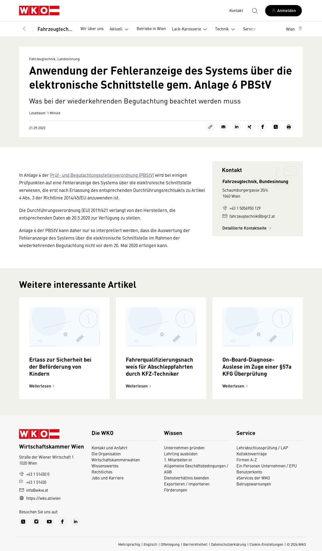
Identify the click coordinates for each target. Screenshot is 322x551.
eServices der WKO (253, 477)
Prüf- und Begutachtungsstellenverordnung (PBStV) (102, 175)
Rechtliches (102, 471)
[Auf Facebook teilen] (263, 127)
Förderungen (175, 489)
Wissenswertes (105, 465)
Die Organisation (106, 453)
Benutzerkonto (249, 471)
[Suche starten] (254, 10)
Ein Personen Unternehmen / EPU (266, 465)
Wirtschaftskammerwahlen (116, 459)
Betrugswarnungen (253, 483)
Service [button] (253, 29)
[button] (294, 29)
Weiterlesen (42, 386)
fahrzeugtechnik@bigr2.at (248, 216)
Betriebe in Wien (151, 28)
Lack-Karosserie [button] (190, 29)
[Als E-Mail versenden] (223, 127)
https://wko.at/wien (40, 498)
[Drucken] (289, 127)
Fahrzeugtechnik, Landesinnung (55, 28)
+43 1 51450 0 (34, 474)
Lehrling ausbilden (180, 453)
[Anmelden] (283, 10)
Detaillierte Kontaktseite (247, 228)
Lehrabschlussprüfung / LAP (262, 447)
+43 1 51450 (32, 482)
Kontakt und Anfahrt (109, 447)
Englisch (150, 544)
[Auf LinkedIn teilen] (236, 127)
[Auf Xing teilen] (250, 127)
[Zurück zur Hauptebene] (24, 29)
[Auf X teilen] (276, 127)
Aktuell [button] (120, 29)
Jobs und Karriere (108, 477)
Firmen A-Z (246, 459)
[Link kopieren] (210, 127)
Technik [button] (226, 29)
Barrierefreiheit (195, 544)
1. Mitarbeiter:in (178, 459)
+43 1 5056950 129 (241, 208)
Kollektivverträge (251, 453)
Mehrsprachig (129, 544)
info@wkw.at (33, 490)
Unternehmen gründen (184, 447)
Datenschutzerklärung (228, 544)
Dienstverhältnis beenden (186, 477)
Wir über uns (92, 28)
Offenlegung (170, 544)
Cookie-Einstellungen (266, 544)
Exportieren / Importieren (187, 483)
